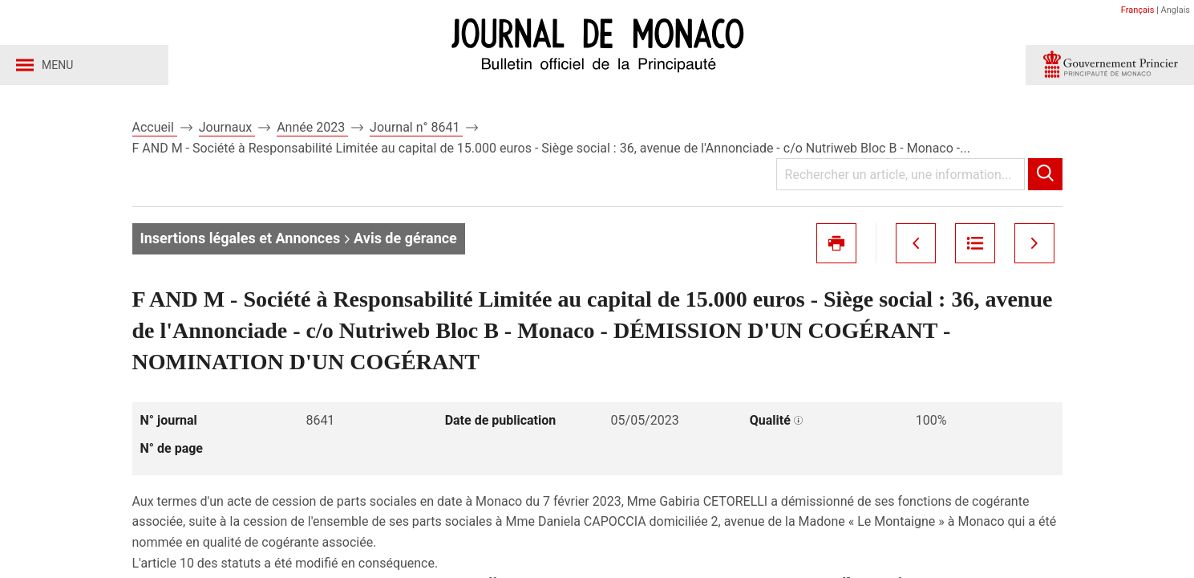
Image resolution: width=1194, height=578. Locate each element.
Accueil (154, 127)
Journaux (227, 127)
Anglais (1175, 10)
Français (1138, 10)
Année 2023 (312, 127)
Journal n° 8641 (416, 127)
